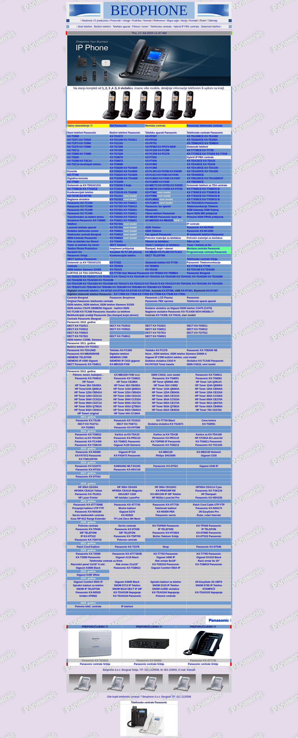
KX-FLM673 (159, 202)
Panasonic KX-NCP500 (200, 227)
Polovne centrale (88, 525)
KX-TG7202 (116, 150)
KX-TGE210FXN (88, 459)
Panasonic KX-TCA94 (80, 202)
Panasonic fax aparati (158, 206)
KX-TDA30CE (194, 164)
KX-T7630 (131, 294)
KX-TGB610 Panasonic (208, 564)
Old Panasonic (118, 125)
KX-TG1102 (116, 143)
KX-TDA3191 (199, 283)
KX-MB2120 (166, 452)
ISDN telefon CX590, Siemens (84, 339)
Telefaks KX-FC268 (121, 350)
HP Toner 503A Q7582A (127, 406)
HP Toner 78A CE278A (209, 410)
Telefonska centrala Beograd (84, 234)
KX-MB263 (151, 252)
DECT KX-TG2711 (88, 424)
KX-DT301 (187, 290)
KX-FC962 (151, 164)
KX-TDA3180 (74, 283)
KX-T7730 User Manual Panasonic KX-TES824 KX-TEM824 (144, 273)
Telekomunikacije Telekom (202, 206)
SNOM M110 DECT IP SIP (127, 589)
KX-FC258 (151, 153)
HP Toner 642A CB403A (165, 410)
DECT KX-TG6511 (155, 329)
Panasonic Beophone (122, 297)
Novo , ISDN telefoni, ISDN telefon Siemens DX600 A (176, 353)
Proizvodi (115, 20)
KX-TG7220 (116, 153)
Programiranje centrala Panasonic (207, 252)
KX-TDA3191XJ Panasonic (202, 202)
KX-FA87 (175, 178)
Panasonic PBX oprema (159, 301)
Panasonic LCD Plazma (159, 297)
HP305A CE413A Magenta (127, 490)
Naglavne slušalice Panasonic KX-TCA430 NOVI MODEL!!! (179, 311)
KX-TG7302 (116, 206)
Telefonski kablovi (165, 508)
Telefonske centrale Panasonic (205, 132)
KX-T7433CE (89, 188)
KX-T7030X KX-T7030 (214, 153)
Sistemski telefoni (210, 26)
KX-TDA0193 (90, 280)
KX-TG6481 (116, 241)
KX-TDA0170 (74, 276)
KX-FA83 (162, 174)
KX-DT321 (107, 290)
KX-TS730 (73, 195)
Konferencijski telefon (80, 192)
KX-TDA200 (211, 171)
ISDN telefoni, (91, 304)
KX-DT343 (131, 290)
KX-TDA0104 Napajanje (165, 592)
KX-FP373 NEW (166, 146)
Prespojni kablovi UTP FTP (88, 508)
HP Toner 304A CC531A (88, 399)
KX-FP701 (151, 143)
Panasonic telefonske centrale (204, 125)
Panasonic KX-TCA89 (80, 209)
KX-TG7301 (116, 202)
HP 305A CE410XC (166, 487)
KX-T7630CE (194, 192)
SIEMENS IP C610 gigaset (125, 360)
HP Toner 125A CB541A (88, 392)
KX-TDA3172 (136, 283)
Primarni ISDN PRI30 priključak (205, 217)
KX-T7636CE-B (211, 199)
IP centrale (193, 224)
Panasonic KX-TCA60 (80, 213)
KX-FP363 (151, 146)
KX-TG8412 (130, 217)
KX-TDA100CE (195, 167)
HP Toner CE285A (127, 381)
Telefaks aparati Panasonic (161, 132)
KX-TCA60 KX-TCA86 (79, 311)
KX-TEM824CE (195, 143)
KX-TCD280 (116, 178)
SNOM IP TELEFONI (88, 589)
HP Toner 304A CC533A (165, 399)
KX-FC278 (163, 153)
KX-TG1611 (130, 139)
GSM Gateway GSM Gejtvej (203, 209)
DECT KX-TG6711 (127, 424)
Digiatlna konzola (77, 178)
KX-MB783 (151, 188)
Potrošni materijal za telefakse (163, 238)
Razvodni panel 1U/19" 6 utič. (88, 564)
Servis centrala (127, 525)
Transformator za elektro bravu (85, 217)
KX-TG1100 (116, 139)
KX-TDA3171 (121, 283)
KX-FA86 (164, 181)
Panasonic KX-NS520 (88, 592)
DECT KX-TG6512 (197, 329)
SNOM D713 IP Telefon (127, 585)
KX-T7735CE (194, 153)
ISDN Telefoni (153, 231)
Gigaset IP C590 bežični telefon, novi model (170, 357)
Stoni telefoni (85, 26)
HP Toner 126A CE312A (127, 395)
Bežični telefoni (102, 26)
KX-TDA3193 (215, 283)
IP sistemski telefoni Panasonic (205, 234)
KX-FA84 (173, 174)
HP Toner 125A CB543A (165, 392)
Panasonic (151, 209)
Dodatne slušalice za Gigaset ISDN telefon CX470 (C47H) (178, 308)
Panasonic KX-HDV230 (208, 497)
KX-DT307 (212, 290)
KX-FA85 (164, 178)
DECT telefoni (118, 245)
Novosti (147, 20)
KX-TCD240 (116, 192)
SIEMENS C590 (118, 357)
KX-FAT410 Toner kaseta (159, 364)
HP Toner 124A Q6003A (165, 388)
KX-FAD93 (177, 185)
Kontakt (193, 20)
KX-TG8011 (116, 231)
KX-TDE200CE (195, 181)
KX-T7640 (73, 181)
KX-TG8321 (116, 220)
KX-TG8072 (116, 160)
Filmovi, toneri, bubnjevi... (88, 374)
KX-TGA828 (130, 178)
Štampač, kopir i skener (159, 248)
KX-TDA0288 (215, 276)
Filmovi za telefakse (157, 241)
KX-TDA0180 (137, 276)
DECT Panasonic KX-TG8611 (84, 364)
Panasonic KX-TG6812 (88, 434)
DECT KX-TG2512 (120, 325)
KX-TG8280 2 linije (120, 185)
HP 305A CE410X (127, 487)
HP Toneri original (88, 413)
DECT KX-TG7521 (77, 336)
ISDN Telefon (153, 227)
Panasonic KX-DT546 (208, 546)
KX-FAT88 (163, 171)
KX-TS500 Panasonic (88, 557)
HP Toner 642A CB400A (208, 406)
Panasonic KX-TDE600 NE (202, 350)
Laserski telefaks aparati (81, 227)
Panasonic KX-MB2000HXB (83, 353)
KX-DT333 (119, 290)
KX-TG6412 (130, 206)
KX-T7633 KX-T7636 (149, 294)
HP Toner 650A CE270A (209, 399)
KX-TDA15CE (194, 160)
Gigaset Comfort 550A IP (165, 567)
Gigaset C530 (209, 455)
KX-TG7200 (116, 146)
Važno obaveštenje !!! (80, 125)
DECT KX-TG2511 (77, 325)
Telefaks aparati (121, 26)
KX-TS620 (73, 157)
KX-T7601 (179, 294)
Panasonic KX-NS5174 (209, 508)
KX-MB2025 (152, 220)
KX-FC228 (151, 150)
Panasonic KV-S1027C (88, 466)
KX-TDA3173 (152, 283)
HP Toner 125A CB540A (208, 388)
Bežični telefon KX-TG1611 (83, 346)
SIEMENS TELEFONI (79, 357)
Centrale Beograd (77, 297)
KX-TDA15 (209, 160)
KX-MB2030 (166, 220)
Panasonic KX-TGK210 (208, 490)
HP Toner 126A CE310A (209, 392)
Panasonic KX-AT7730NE (88, 504)
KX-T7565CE (74, 188)
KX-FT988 (158, 195)
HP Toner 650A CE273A (165, 403)
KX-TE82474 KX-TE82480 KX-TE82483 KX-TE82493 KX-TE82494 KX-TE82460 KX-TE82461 (119, 287)
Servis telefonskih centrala (88, 515)
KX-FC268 (163, 150)
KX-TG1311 (116, 195)
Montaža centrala (155, 125)
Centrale (72, 266)
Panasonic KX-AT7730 (127, 504)
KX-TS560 (85, 143)
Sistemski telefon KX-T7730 (161, 262)
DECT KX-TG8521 (155, 336)
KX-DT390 (168, 290)
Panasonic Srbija (77, 255)
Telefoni (72, 224)
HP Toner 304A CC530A (208, 395)
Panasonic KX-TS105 (88, 420)
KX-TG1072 (116, 136)
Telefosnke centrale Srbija (202, 259)
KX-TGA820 (130, 167)
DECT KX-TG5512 (77, 329)
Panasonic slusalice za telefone (111, 311)
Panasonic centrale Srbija (95, 664)
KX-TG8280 (130, 192)
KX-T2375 (73, 146)
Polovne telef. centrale (88, 606)
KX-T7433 (115, 262)
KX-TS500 (73, 136)
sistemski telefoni (88, 290)
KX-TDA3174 (168, 283)
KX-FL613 (151, 174)
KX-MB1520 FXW (120, 364)
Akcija (184, 20)
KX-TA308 (161, 315)
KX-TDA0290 (74, 280)
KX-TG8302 (116, 217)
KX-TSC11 (73, 150)
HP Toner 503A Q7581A (88, 406)
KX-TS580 (85, 146)
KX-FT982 (151, 192)
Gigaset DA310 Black (208, 557)
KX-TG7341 (116, 227)
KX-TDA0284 (199, 276)
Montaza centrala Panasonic (203, 248)
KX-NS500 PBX (165, 511)
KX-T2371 (73, 139)
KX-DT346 (144, 290)
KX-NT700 (85, 195)
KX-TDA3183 (90, 283)
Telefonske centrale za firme (106, 560)
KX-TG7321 (116, 209)
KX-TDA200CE (195, 171)
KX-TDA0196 (106, 280)
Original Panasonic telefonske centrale (90, 301)
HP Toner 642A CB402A (127, 410)
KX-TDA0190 (168, 276)
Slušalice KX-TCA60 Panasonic (205, 360)
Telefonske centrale (161, 26)
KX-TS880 (85, 153)
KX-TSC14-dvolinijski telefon (84, 164)
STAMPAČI (208, 589)
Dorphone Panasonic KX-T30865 (86, 220)
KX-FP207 (151, 136)
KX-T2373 (73, 143)
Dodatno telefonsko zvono (82, 231)
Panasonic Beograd (198, 273)
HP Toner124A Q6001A (88, 388)
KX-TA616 (174, 315)
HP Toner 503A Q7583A (165, 406)
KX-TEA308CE (195, 136)
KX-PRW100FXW (165, 490)
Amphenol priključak (122, 248)
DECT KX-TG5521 (120, 329)
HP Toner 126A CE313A (165, 395)
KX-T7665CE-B (211, 188)
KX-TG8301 (116, 213)
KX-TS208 (73, 160)
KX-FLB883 (152, 181)
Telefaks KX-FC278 (156, 350)
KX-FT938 (151, 160)
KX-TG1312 (116, 199)
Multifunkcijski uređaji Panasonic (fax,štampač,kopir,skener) (102, 315)
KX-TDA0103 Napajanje (208, 592)
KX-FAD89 (176, 171)
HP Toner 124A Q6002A (127, 388)
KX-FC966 (151, 167)
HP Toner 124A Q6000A (208, 385)
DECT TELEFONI (155, 255)
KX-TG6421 (130, 209)
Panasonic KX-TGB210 (88, 445)
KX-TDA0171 (90, 276)
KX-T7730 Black (165, 420)
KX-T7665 (119, 294)
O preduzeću (101, 20)
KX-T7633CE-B (211, 195)
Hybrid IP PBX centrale (186, 26)
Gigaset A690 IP (165, 557)
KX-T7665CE (194, 188)
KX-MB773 (151, 185)
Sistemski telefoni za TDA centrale (207, 185)
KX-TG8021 (116, 238)
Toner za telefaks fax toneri (83, 245)
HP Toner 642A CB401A (88, 410)
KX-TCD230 (116, 188)
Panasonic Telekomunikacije (204, 262)
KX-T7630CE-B (211, 192)
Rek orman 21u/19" (127, 564)
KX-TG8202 (116, 171)
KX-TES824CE (195, 139)
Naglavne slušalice (78, 199)
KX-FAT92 (164, 185)
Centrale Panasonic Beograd (84, 318)
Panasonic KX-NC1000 (200, 231)
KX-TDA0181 (152, 276)
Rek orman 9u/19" (165, 560)
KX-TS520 (85, 139)
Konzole (72, 171)
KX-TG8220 (116, 174)
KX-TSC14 (85, 160)
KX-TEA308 (211, 136)
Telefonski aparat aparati (201, 301)
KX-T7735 (204, 266)
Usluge (126, 20)
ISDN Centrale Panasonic (82, 238)
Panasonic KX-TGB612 (127, 567)
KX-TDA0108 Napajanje (127, 592)
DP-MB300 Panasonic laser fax (163, 217)
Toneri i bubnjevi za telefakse (162, 245)
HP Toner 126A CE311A (88, 395)
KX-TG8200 (116, 167)
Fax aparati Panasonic (158, 234)
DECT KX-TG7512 (197, 332)
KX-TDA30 (209, 164)
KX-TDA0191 (184, 276)
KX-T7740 (73, 174)
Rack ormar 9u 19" (209, 560)
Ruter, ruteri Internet (209, 515)
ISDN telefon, (75, 304)
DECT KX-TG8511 (120, 336)
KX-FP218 (151, 139)
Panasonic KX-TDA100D (81, 350)
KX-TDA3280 (106, 283)
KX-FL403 (151, 171)
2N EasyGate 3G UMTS (208, 581)
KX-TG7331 (116, 224)
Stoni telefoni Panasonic (81, 132)
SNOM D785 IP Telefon (209, 585)
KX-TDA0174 (121, 276)
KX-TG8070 (116, 157)
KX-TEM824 (211, 143)
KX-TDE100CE (195, 178)
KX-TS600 (73, 153)
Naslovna (87, 20)
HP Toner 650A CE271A (88, 403)
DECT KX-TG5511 (197, 325)
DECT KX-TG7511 (155, 332)
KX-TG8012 (116, 234)
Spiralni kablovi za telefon (165, 581)
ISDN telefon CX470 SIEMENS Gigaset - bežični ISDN (98, 308)
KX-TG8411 (130, 213)
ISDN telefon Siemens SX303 (84, 269)
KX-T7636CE (194, 199)
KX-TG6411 (130, 202)
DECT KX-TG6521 (77, 332)
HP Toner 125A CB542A (127, 392)
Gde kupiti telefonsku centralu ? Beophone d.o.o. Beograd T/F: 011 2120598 (149, 696)
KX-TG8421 (130, 220)
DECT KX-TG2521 (155, 325)
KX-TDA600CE (195, 174)
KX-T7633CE (194, 195)
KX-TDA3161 (184, 283)
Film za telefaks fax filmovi (83, 241)
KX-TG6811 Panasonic (209, 441)
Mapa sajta (173, 20)
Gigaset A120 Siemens (127, 445)
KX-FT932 (151, 157)
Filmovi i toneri (140, 26)
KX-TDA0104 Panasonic (127, 596)
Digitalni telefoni (119, 353)
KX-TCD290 (116, 181)
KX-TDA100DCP (213, 178)
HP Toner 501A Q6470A (208, 403)
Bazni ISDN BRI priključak (202, 213)
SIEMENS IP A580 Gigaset (82, 360)
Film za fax (193, 241)
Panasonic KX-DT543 (88, 476)
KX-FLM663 (159, 199)
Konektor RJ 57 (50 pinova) (126, 252)
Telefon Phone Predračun (82, 248)
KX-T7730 (208, 150)
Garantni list (74, 252)
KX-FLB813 (152, 178)
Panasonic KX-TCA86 (80, 206)
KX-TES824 (210, 139)
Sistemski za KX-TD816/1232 (84, 185)
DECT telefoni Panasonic (82, 259)
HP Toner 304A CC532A (127, 399)
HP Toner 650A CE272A (127, 403)
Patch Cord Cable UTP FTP (209, 504)
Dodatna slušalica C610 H (160, 360)
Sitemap (212, 20)
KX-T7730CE (194, 150)
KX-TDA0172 (106, 276)
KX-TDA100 (211, 167)
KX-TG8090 (116, 164)
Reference (159, 20)
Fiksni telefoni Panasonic (160, 213)
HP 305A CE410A (88, 487)
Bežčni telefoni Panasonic (125, 132)
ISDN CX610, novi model (201, 364)
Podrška (136, 20)
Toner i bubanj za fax (199, 245)
